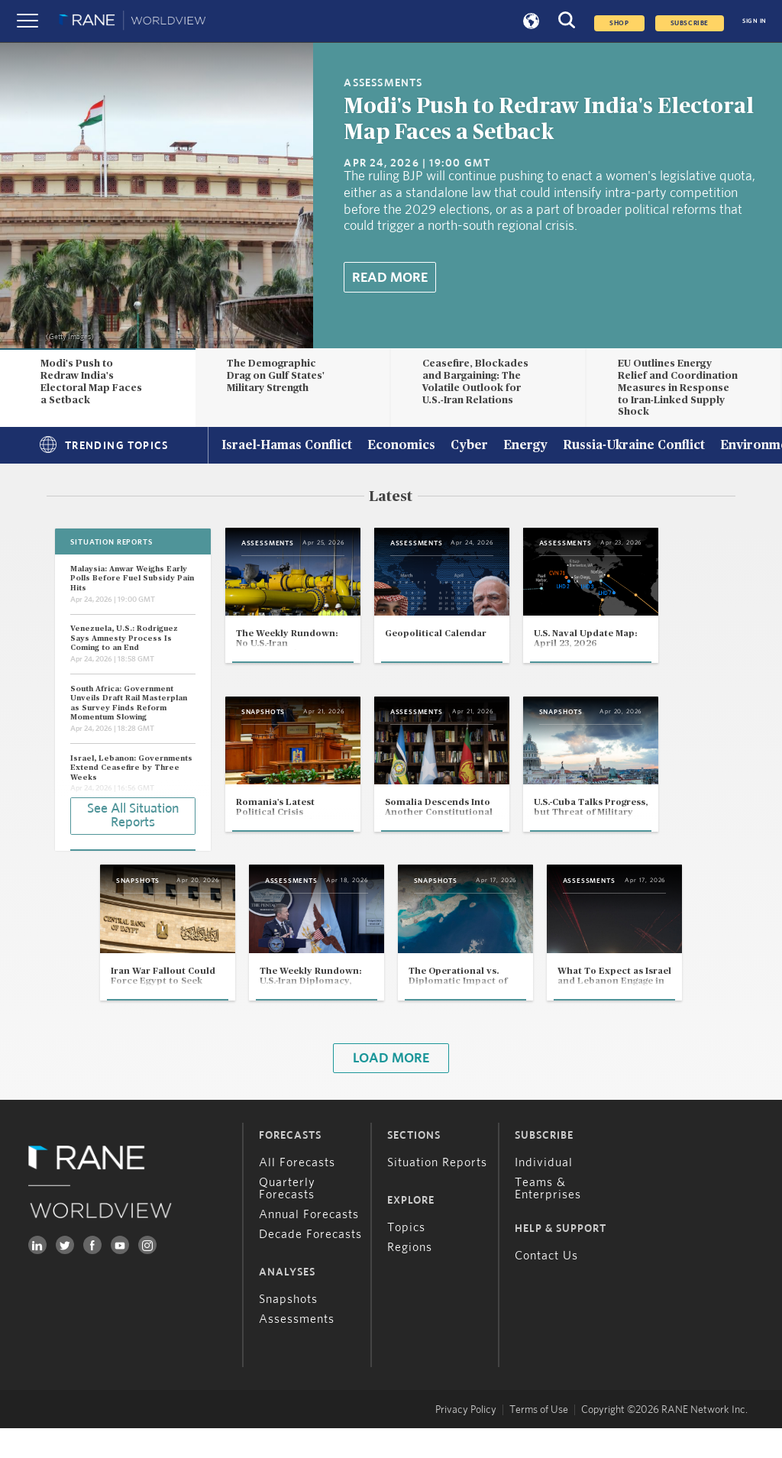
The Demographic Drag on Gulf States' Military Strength (276, 375)
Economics (401, 446)
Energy (525, 446)
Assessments (296, 1349)
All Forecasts (297, 1192)
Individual (544, 1192)
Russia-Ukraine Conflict (634, 446)
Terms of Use (538, 1439)
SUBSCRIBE (690, 23)
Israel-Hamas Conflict (286, 446)
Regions (409, 1277)
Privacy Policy (465, 1439)
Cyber (469, 446)
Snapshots (288, 1329)
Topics (406, 1257)
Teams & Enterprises (548, 1218)
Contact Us (546, 1285)
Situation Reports (437, 1192)
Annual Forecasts (309, 1244)
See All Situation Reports (133, 815)
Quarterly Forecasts (287, 1218)
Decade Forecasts (310, 1264)
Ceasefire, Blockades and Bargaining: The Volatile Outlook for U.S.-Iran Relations (475, 381)
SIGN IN (754, 21)
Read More (390, 278)
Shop (619, 23)
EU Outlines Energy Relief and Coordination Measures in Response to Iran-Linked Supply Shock (678, 387)
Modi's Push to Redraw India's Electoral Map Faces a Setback (91, 381)
